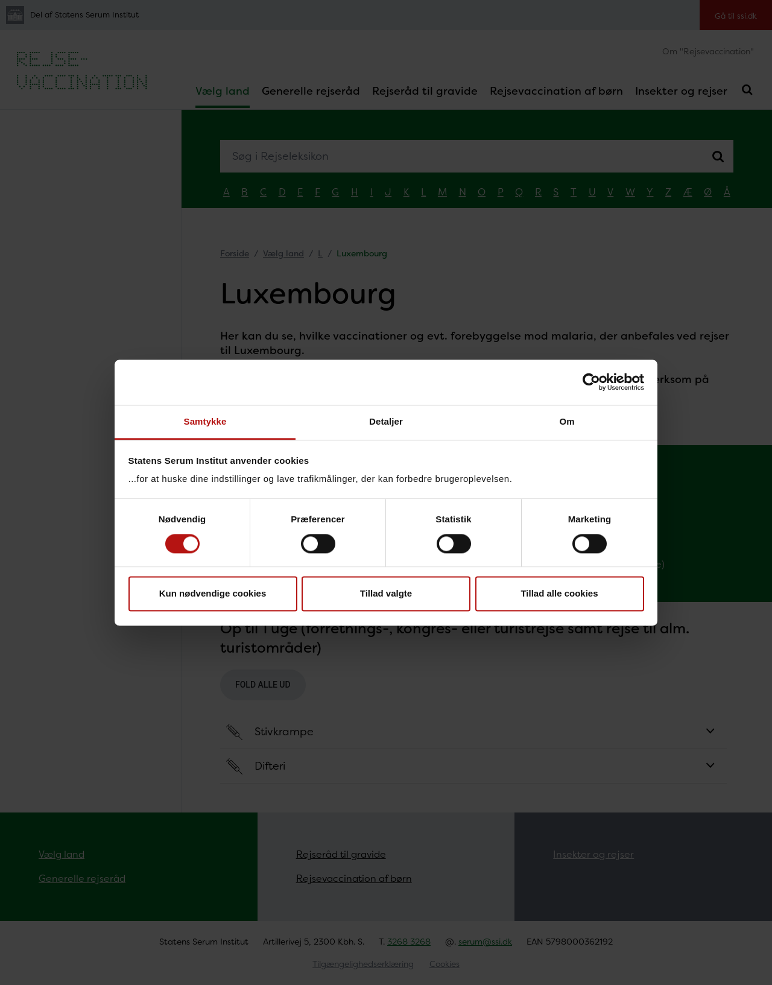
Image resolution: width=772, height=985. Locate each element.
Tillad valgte (386, 594)
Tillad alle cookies (559, 594)
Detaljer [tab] (386, 421)
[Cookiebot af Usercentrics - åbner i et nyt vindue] (591, 382)
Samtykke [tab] (205, 421)
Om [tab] (566, 421)
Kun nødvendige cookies (213, 594)
